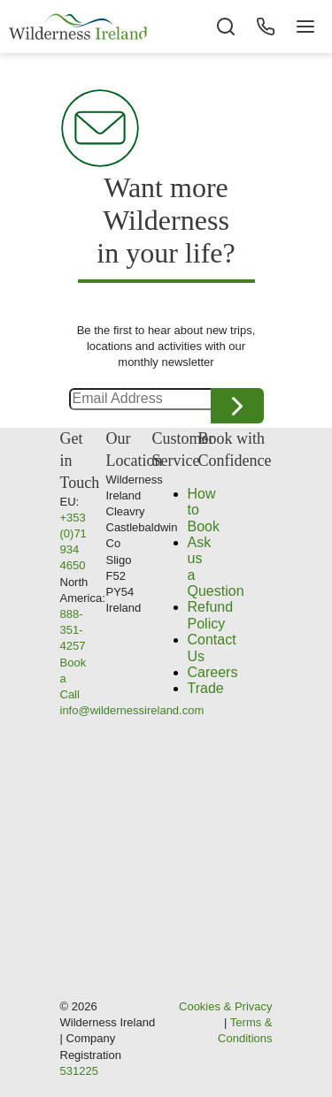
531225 (79, 1071)
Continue (237, 405)
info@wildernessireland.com (132, 710)
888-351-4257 (73, 629)
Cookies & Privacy (225, 1006)
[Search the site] (225, 26)
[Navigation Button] (305, 26)
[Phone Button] (265, 26)
